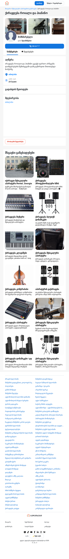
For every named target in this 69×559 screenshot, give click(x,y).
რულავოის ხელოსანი (13, 415)
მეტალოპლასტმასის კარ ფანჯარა (18, 458)
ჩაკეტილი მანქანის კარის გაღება (18, 422)
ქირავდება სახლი (42, 501)
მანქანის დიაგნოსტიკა (43, 379)
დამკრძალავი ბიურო (43, 490)
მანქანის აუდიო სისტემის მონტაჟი (48, 433)
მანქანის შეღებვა (11, 393)
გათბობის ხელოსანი (13, 451)
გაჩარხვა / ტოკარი (42, 386)
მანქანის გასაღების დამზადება (47, 411)
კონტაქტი (47, 526)
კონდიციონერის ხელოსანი (45, 494)
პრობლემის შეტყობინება (15, 141)
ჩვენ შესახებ (29, 522)
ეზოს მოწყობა (40, 451)
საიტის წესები (29, 526)
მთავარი (8, 9)
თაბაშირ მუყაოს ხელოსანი (45, 458)
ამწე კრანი (39, 476)
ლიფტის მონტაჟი (11, 469)
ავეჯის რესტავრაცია (43, 447)
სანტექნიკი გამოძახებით (14, 454)
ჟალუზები (8, 472)
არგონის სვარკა (41, 390)
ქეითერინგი (39, 483)
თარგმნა (8, 487)
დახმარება (8, 526)
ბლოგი (46, 522)
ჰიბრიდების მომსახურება (45, 418)
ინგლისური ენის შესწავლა (45, 472)
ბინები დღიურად (11, 505)
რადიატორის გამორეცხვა (15, 411)
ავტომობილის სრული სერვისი (17, 400)
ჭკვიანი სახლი (40, 465)
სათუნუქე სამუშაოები (13, 408)
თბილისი (9, 102)
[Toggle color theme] (37, 536)
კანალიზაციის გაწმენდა (44, 454)
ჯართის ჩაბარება (41, 436)
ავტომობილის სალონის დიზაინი (17, 397)
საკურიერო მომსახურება (14, 444)
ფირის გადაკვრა (11, 404)
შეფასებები (27, 52)
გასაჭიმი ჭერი (10, 462)
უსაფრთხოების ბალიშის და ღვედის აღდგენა (49, 426)
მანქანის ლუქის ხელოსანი (45, 429)
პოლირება (9, 386)
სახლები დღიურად (42, 505)
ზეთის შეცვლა (40, 397)
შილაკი (8, 480)
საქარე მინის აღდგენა (43, 404)
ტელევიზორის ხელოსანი (14, 494)
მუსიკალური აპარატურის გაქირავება (24, 9)
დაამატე (39, 3)
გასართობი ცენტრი (12, 483)
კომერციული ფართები (44, 508)
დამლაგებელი (10, 436)
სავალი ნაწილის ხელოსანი (46, 382)
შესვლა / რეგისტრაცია (54, 3)
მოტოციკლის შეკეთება (44, 393)
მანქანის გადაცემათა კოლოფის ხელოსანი (19, 382)
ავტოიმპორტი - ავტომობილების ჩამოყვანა (49, 408)
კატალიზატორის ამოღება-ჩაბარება (49, 415)
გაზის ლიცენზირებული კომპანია (47, 469)
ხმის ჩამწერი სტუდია (13, 490)
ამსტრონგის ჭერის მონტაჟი (15, 465)
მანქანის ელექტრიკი (43, 422)
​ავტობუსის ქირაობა (42, 480)
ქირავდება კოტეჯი (12, 508)
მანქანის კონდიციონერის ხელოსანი (19, 433)
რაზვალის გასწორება (13, 418)
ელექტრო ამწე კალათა (14, 476)
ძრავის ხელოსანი (12, 379)
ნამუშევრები (12, 52)
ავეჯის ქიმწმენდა (11, 498)
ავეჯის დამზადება (11, 447)
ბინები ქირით (10, 501)
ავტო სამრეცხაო (41, 400)
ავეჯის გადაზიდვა (42, 440)
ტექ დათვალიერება (12, 429)
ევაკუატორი (9, 440)
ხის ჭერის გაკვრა (42, 462)
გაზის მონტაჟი (10, 390)
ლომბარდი (39, 487)
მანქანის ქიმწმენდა (42, 498)
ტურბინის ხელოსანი (13, 426)
